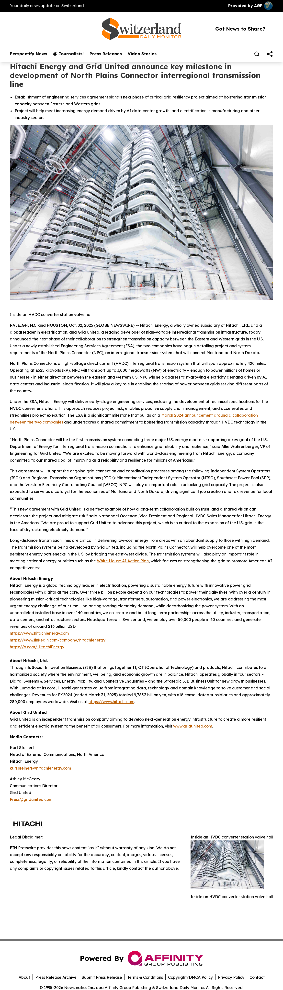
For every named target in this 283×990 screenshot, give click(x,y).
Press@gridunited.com (31, 799)
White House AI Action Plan (123, 560)
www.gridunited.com (192, 726)
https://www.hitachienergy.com (39, 633)
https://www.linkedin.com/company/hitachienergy (57, 640)
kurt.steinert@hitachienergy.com (40, 768)
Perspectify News (28, 53)
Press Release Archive (56, 977)
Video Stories (142, 53)
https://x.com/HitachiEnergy (37, 646)
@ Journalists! (68, 53)
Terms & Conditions (145, 977)
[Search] (257, 54)
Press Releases (106, 53)
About (24, 977)
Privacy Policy (231, 977)
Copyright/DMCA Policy (190, 977)
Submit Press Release (102, 977)
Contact (257, 977)
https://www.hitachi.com (111, 701)
